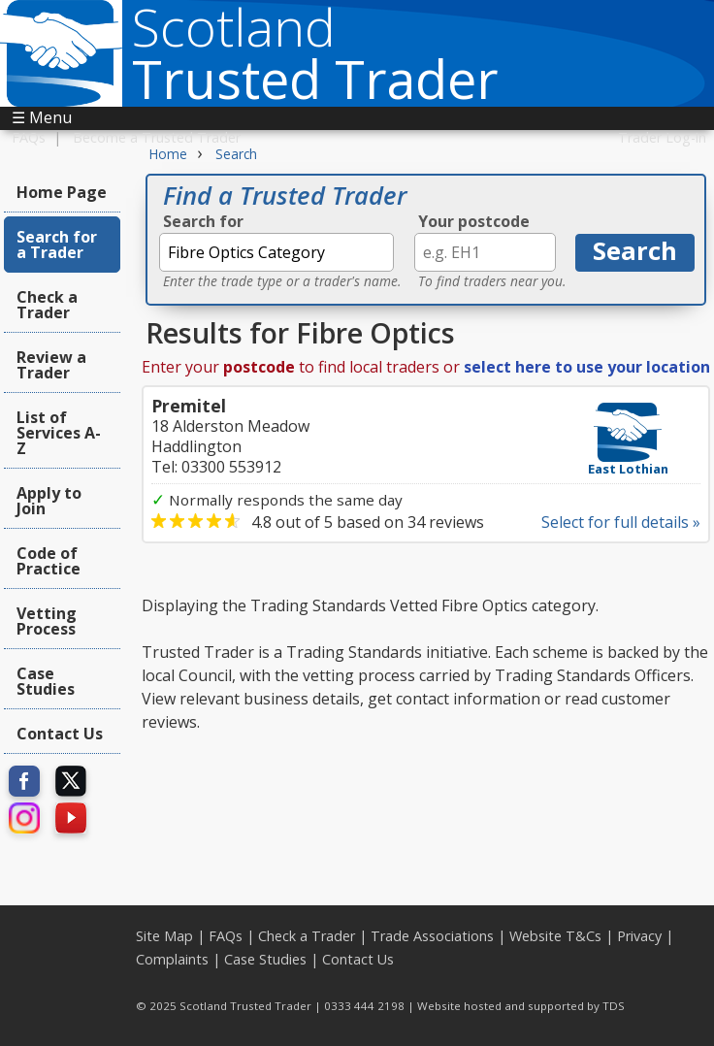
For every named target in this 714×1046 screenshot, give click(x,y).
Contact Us (59, 733)
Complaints (172, 959)
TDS (613, 1005)
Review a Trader (51, 364)
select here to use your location (587, 366)
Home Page (61, 192)
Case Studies (45, 681)
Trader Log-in (662, 137)
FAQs (29, 137)
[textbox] (276, 252)
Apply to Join (48, 500)
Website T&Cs (555, 936)
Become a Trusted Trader (157, 137)
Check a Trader (47, 304)
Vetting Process (46, 621)
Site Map (164, 936)
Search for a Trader (56, 244)
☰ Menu (42, 117)
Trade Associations (432, 936)
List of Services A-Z (58, 433)
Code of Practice (48, 560)
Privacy (639, 936)
